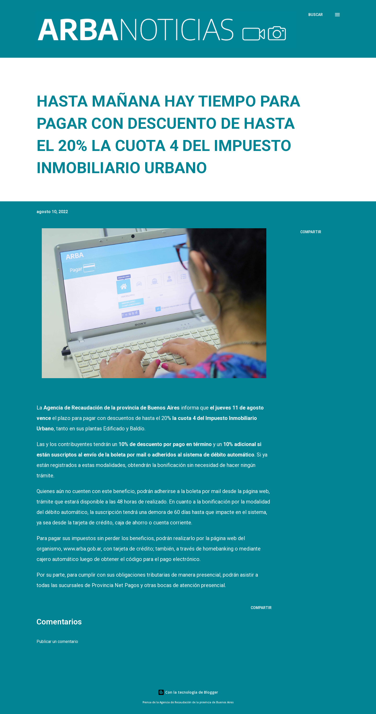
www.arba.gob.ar (82, 549)
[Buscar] (315, 14)
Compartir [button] (310, 232)
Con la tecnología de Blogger (188, 692)
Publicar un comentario (57, 641)
